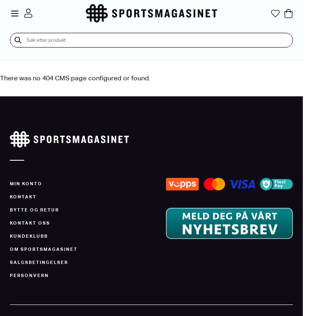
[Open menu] (15, 13)
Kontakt (23, 196)
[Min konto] (28, 13)
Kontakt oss (30, 223)
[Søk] (18, 40)
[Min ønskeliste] (275, 13)
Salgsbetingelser (39, 262)
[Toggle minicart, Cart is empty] (288, 13)
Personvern (29, 275)
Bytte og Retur (34, 209)
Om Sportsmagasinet (44, 249)
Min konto (26, 183)
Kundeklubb (29, 236)
